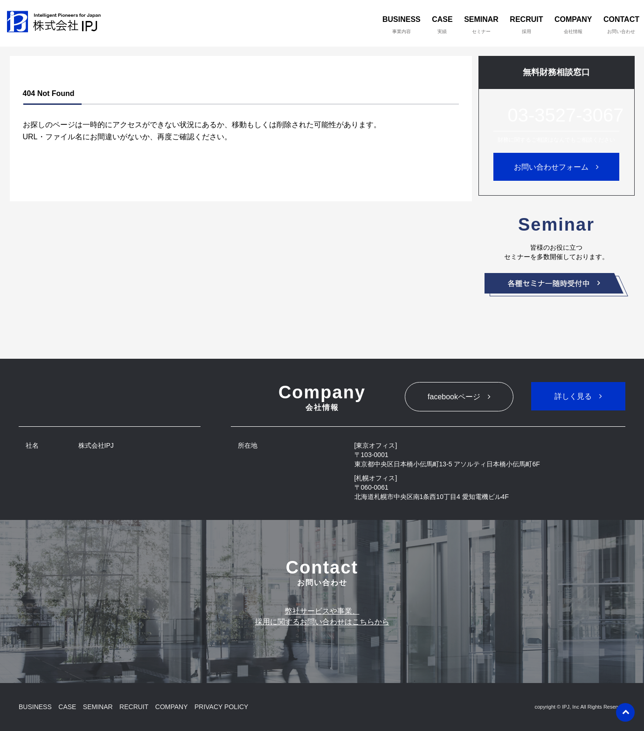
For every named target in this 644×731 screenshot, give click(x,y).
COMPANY (573, 24)
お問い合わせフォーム (551, 167)
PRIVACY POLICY (221, 707)
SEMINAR (481, 24)
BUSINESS (401, 24)
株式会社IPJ (56, 23)
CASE (442, 24)
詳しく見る (573, 396)
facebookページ (454, 397)
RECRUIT (526, 24)
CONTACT (621, 24)
